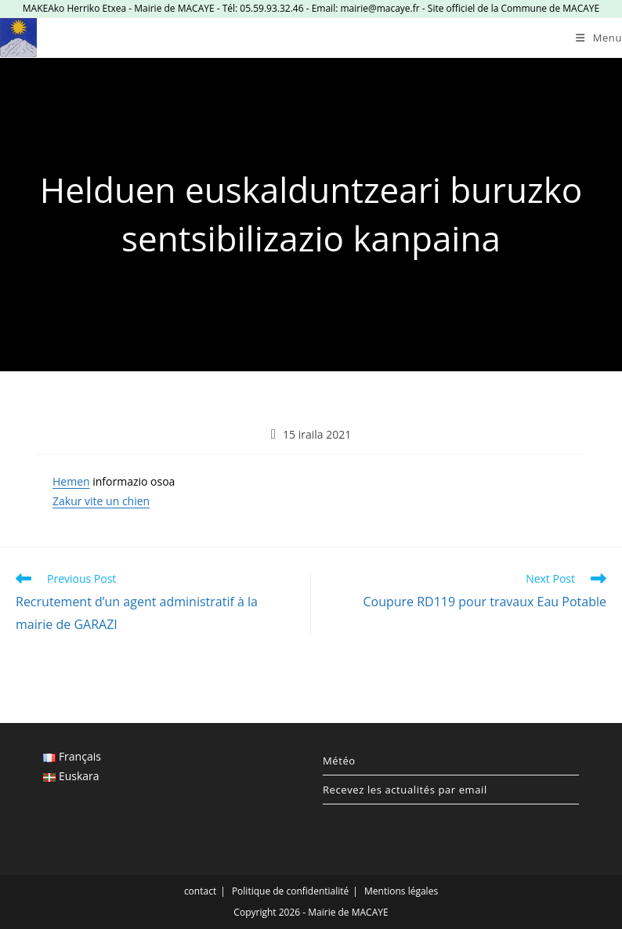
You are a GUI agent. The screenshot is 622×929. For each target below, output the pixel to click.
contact (200, 891)
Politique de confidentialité (290, 891)
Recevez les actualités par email (405, 790)
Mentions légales (401, 891)
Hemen (71, 481)
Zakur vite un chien (101, 500)
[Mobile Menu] (599, 38)
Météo (339, 761)
